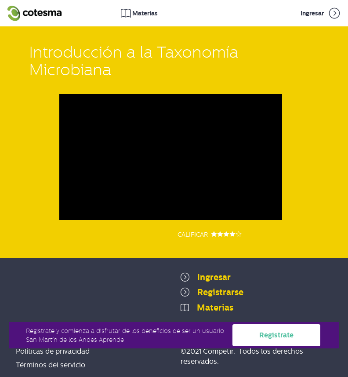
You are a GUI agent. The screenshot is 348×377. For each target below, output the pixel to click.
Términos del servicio (50, 365)
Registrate (276, 335)
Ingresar (321, 13)
